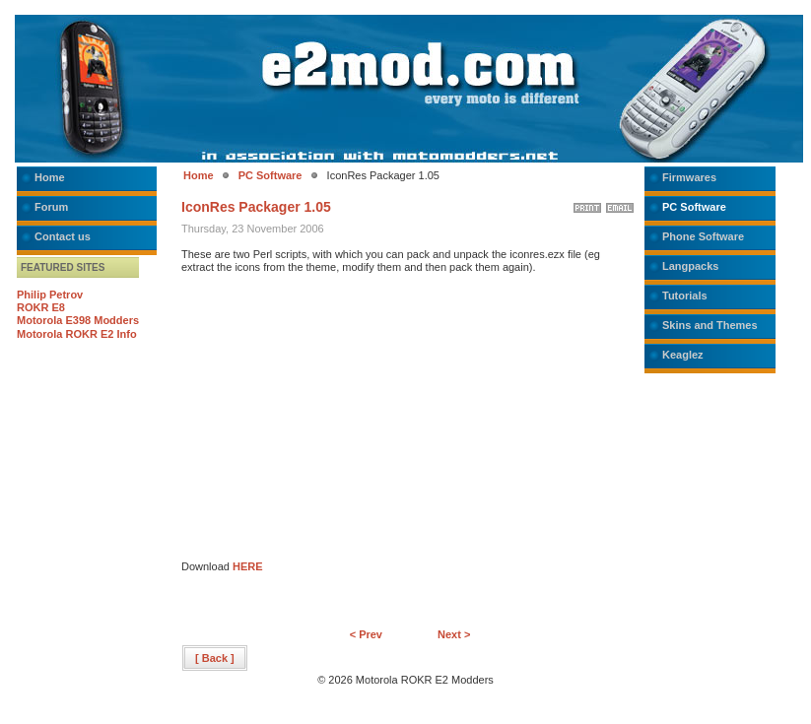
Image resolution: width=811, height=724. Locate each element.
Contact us (62, 236)
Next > (454, 634)
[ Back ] (215, 658)
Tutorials (685, 295)
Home (49, 177)
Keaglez (683, 355)
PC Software (270, 175)
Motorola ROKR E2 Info (77, 334)
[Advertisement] (346, 422)
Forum (51, 207)
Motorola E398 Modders (78, 320)
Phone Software (703, 236)
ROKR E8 (41, 307)
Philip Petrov (50, 294)
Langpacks (690, 266)
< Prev (366, 634)
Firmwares (689, 177)
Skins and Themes (710, 325)
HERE (248, 566)
